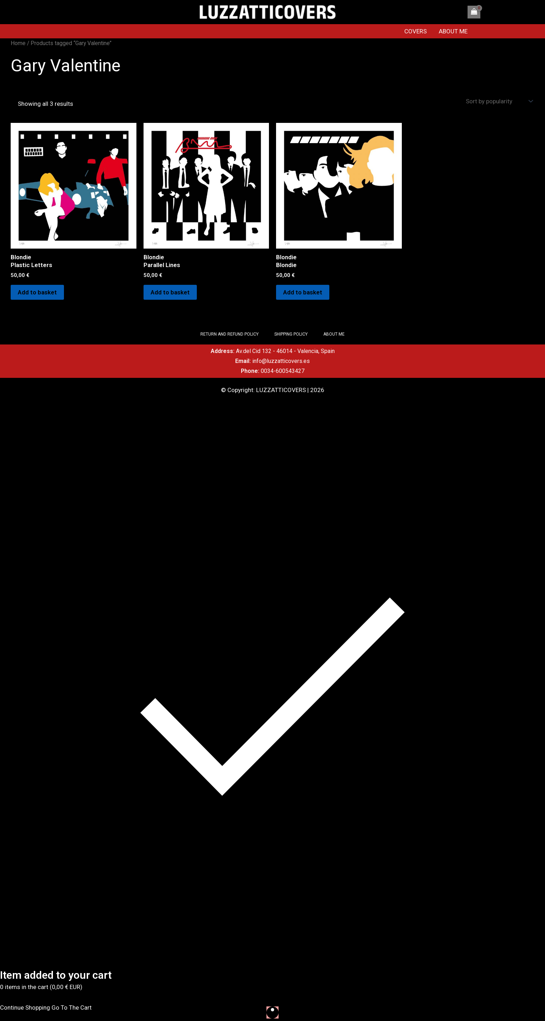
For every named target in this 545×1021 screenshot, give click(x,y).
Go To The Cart (72, 1007)
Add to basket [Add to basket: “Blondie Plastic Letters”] (37, 292)
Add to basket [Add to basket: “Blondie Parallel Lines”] (170, 292)
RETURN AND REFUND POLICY (229, 334)
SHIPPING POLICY (291, 334)
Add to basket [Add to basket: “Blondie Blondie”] (302, 292)
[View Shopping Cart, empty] (474, 12)
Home (18, 43)
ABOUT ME (453, 31)
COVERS (415, 31)
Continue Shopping (25, 1007)
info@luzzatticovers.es (281, 361)
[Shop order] (498, 101)
